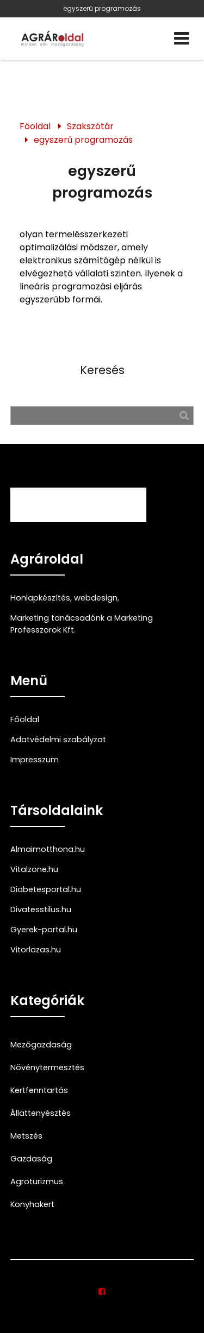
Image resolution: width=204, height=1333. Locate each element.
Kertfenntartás (39, 1090)
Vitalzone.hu (34, 869)
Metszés (26, 1135)
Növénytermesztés (47, 1067)
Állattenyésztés (40, 1113)
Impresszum (34, 759)
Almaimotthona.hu (47, 849)
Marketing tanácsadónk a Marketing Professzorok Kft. (81, 623)
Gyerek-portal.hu (43, 929)
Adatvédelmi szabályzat (58, 739)
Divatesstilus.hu (40, 909)
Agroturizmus (36, 1181)
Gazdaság (31, 1158)
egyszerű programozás (102, 8)
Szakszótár (90, 126)
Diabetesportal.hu (45, 889)
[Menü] (181, 39)
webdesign (96, 597)
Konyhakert (32, 1204)
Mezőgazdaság (41, 1044)
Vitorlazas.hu (35, 949)
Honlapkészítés (40, 597)
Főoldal (35, 126)
